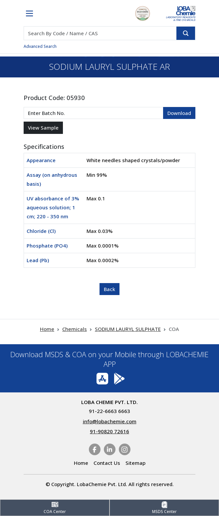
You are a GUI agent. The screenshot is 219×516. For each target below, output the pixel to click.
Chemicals (74, 329)
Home (47, 329)
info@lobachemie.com (109, 421)
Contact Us (107, 463)
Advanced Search (40, 46)
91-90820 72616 (109, 431)
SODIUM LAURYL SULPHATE (128, 329)
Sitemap (135, 463)
